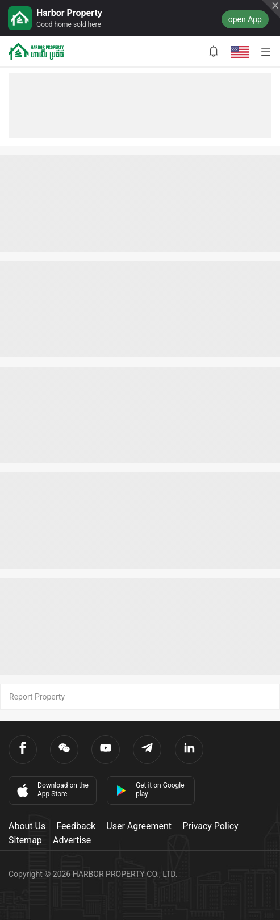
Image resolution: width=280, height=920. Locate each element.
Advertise (72, 840)
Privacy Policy (210, 826)
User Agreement (139, 826)
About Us (27, 826)
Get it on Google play (150, 789)
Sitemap (25, 840)
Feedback (75, 826)
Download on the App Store (52, 789)
